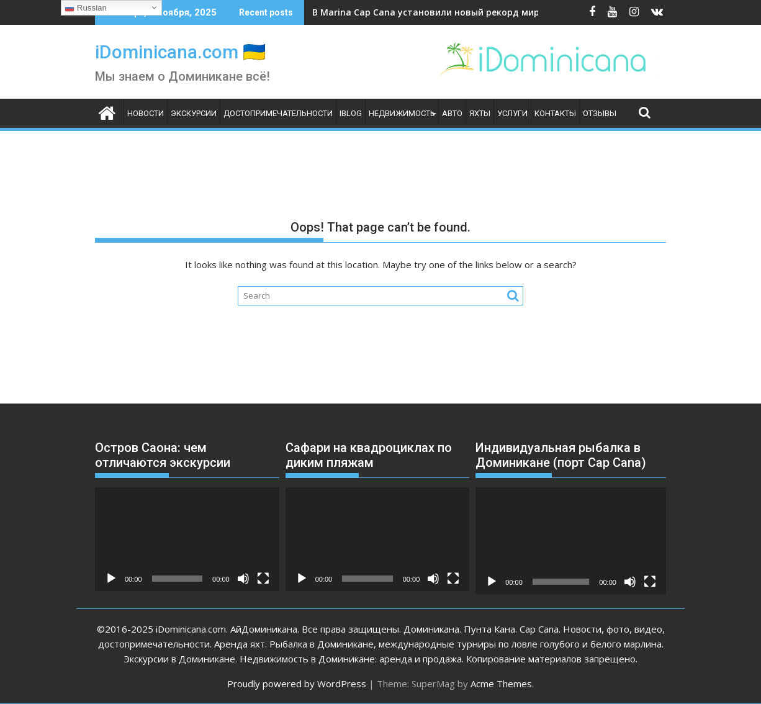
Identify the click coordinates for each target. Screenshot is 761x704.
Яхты (479, 113)
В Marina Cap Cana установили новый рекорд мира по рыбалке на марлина (484, 12)
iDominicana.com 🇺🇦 (180, 52)
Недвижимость (402, 113)
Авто (452, 113)
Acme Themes (501, 683)
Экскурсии (194, 113)
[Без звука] (243, 578)
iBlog (351, 113)
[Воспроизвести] (111, 578)
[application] (187, 539)
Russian (86, 8)
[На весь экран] (263, 578)
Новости (145, 113)
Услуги (512, 113)
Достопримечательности (278, 113)
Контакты (555, 113)
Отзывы (599, 113)
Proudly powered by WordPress (296, 683)
